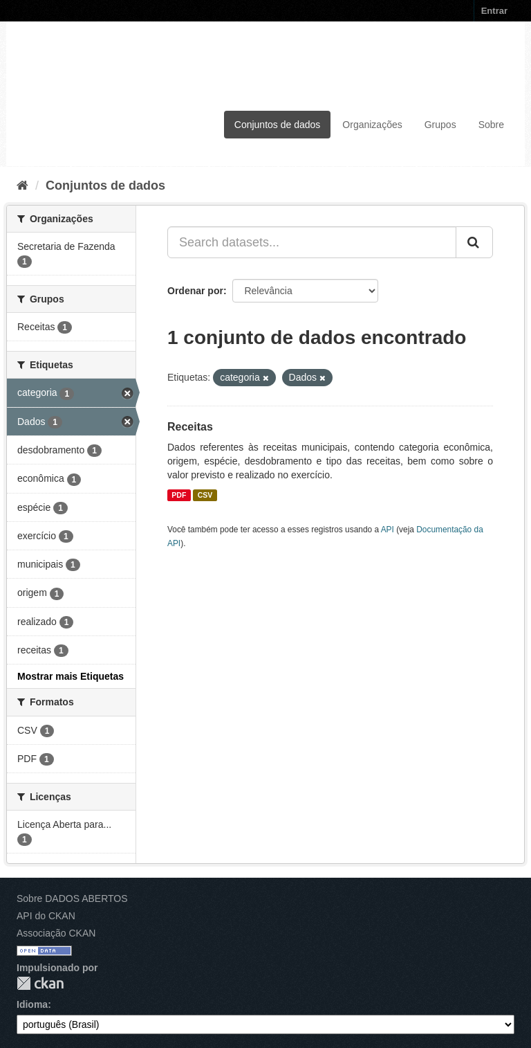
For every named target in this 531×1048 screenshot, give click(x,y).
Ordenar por (195, 290)
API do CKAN (46, 915)
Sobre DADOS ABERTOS (72, 898)
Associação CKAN (56, 933)
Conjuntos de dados (277, 124)
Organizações (372, 124)
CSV (205, 495)
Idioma (32, 1004)
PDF (178, 495)
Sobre (491, 124)
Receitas (190, 427)
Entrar (494, 11)
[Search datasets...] (311, 242)
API (387, 529)
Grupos (440, 124)
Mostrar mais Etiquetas (70, 676)
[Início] (22, 185)
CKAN (40, 983)
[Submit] (474, 242)
